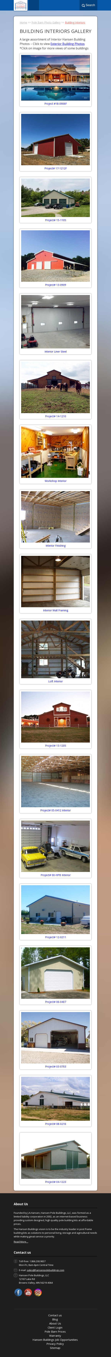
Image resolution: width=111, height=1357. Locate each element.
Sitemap (55, 1348)
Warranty (55, 1335)
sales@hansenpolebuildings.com (45, 1270)
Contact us (55, 1315)
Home (23, 22)
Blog (55, 1319)
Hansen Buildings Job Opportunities (55, 1339)
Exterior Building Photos (67, 44)
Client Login (55, 1327)
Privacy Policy (55, 1344)
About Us (55, 1323)
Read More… (21, 1241)
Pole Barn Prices (55, 1331)
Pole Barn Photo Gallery (46, 22)
